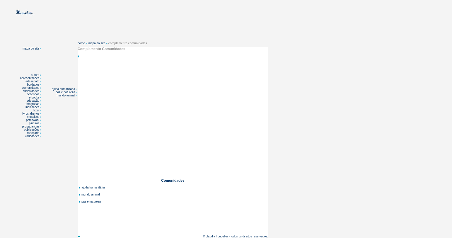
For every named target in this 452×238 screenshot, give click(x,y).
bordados (33, 84)
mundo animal (66, 95)
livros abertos (30, 113)
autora (35, 74)
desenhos (33, 94)
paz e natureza (66, 92)
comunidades (30, 87)
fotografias (33, 104)
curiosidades (31, 91)
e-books (34, 97)
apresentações (30, 78)
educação (33, 100)
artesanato (32, 81)
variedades (32, 136)
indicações (32, 107)
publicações (32, 129)
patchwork (33, 120)
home (81, 43)
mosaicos (33, 116)
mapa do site (32, 48)
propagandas (30, 126)
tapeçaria (33, 133)
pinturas (34, 123)
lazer (36, 110)
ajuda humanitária (64, 89)
